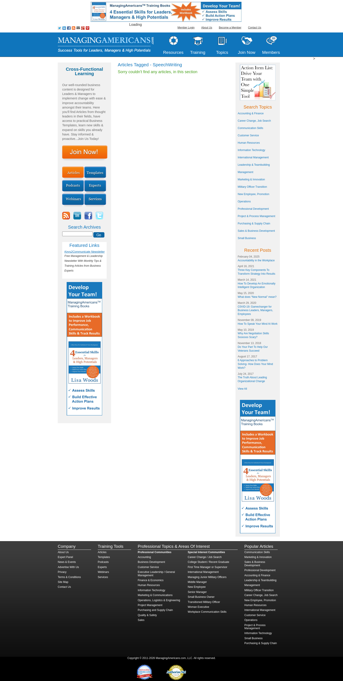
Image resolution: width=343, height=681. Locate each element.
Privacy (62, 572)
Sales (141, 620)
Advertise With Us (68, 567)
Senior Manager (197, 592)
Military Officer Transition (252, 186)
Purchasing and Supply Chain (155, 610)
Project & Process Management (256, 216)
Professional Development (253, 208)
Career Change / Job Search (205, 557)
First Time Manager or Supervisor (207, 567)
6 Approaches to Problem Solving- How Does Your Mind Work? (255, 364)
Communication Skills (250, 128)
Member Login (186, 27)
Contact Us (254, 27)
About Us (206, 27)
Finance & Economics (151, 580)
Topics (222, 52)
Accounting (144, 557)
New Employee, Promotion (253, 194)
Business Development (151, 562)
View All (242, 388)
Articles (102, 552)
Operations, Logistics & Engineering (159, 600)
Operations (244, 201)
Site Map (63, 582)
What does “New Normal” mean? (257, 296)
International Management (253, 157)
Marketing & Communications (155, 595)
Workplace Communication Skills (207, 611)
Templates (104, 557)
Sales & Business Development (256, 230)
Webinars (103, 572)
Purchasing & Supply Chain (254, 223)
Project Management (150, 605)
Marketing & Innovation (251, 179)
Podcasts (103, 562)
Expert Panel (65, 557)
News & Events (67, 562)
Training (197, 52)
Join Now (246, 52)
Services (103, 577)
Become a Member (230, 27)
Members (271, 52)
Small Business (247, 238)
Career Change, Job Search (254, 120)
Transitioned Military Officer (204, 602)
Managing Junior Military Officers (207, 577)
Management (245, 172)
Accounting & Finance (251, 113)
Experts (102, 567)
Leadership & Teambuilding (254, 164)
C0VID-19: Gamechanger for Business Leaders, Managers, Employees (255, 310)
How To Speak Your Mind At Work (257, 323)
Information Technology (251, 150)
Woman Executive (198, 606)
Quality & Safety (147, 615)
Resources (173, 52)
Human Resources (249, 142)
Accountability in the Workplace (256, 260)
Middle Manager (197, 582)
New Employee (197, 586)
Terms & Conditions (69, 577)
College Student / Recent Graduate (208, 562)
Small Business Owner (201, 596)
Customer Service (248, 135)
